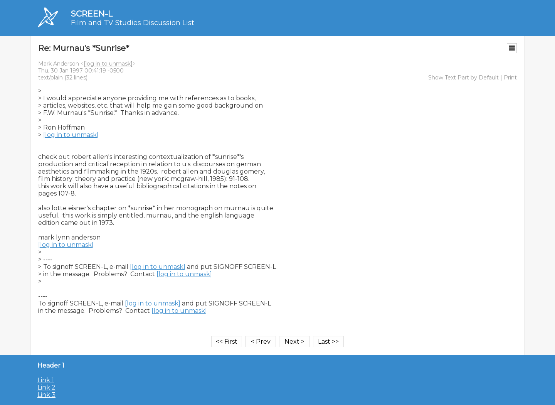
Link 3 (46, 394)
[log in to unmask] (108, 63)
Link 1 (45, 380)
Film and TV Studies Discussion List (132, 23)
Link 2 (46, 387)
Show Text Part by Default (463, 77)
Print (510, 77)
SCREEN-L (92, 14)
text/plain (50, 77)
